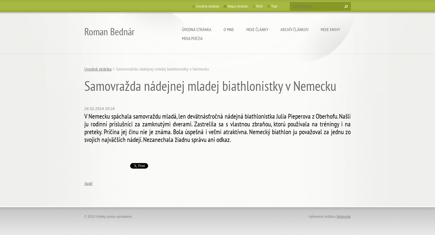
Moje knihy (330, 29)
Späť (88, 183)
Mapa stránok (237, 6)
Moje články (257, 29)
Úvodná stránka (196, 29)
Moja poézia (192, 38)
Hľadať (345, 6)
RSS (259, 6)
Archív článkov (294, 29)
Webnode (344, 217)
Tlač (274, 6)
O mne (229, 29)
